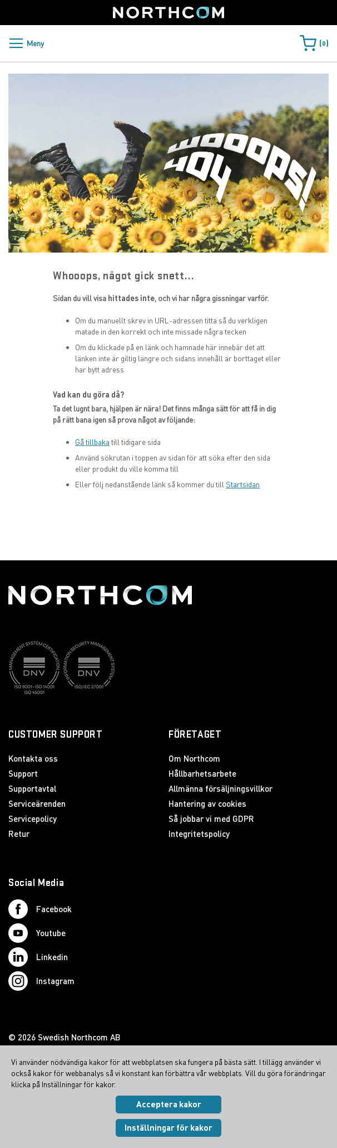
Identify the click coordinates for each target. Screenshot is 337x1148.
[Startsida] (168, 12)
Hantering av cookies (207, 803)
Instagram (41, 981)
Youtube (37, 933)
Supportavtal (32, 788)
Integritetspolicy (199, 834)
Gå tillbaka (92, 442)
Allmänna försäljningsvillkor (220, 788)
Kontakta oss (33, 758)
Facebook (40, 909)
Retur (18, 834)
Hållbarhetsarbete (202, 773)
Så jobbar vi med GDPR (211, 818)
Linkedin (38, 957)
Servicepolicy (32, 818)
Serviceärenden (37, 803)
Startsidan (243, 484)
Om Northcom (194, 758)
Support (23, 773)
